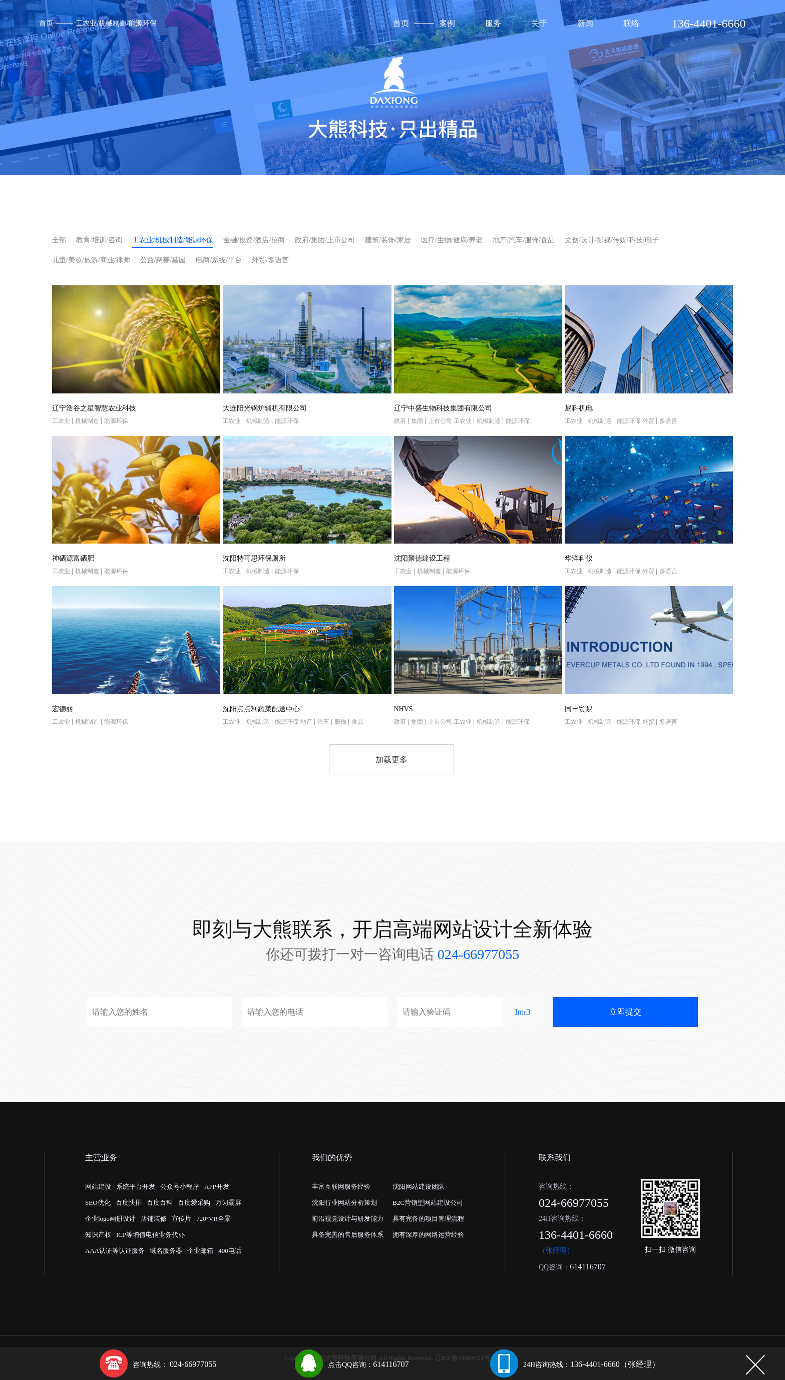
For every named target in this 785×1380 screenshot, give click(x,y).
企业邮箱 (200, 1250)
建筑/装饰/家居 (388, 240)
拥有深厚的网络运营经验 (428, 1234)
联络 (631, 23)
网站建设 (98, 1186)
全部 (59, 240)
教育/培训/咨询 (99, 240)
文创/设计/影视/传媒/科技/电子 (611, 240)
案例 (447, 23)
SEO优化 (98, 1202)
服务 (493, 23)
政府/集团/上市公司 (325, 240)
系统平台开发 (135, 1186)
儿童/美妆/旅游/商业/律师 (91, 260)
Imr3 (522, 1012)
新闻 (585, 23)
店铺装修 (154, 1218)
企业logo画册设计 (110, 1218)
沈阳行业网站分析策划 (344, 1202)
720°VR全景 (213, 1218)
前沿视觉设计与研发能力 (347, 1218)
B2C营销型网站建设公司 (427, 1202)
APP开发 (216, 1186)
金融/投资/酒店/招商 (254, 240)
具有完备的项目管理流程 (428, 1218)
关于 (539, 23)
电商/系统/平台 (219, 260)
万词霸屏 (228, 1202)
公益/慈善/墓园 (163, 260)
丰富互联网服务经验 (341, 1186)
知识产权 (98, 1234)
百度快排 (129, 1202)
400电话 (229, 1250)
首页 (46, 23)
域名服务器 (166, 1250)
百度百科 (160, 1202)
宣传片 (181, 1218)
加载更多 (391, 759)
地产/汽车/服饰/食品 (524, 240)
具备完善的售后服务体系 (347, 1234)
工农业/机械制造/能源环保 (116, 23)
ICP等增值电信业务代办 (150, 1234)
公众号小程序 (179, 1186)
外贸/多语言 (270, 260)
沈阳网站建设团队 (418, 1186)
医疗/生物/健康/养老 (452, 240)
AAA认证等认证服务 (115, 1250)
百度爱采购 (194, 1202)
